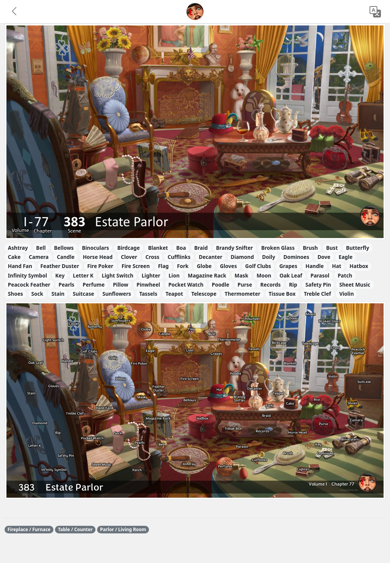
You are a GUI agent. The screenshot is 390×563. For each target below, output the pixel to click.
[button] (15, 12)
